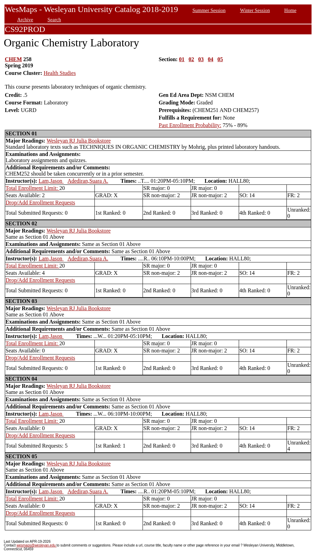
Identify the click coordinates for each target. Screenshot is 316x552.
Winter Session (255, 10)
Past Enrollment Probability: (190, 125)
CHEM (13, 59)
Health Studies (60, 73)
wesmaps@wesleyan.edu (36, 545)
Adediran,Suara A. (87, 181)
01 (181, 59)
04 (210, 59)
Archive (25, 19)
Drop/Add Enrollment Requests (40, 202)
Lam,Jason (51, 181)
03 (201, 59)
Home (290, 10)
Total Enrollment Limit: (32, 188)
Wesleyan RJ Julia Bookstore (79, 141)
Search (54, 19)
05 (220, 59)
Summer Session (208, 10)
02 (191, 59)
